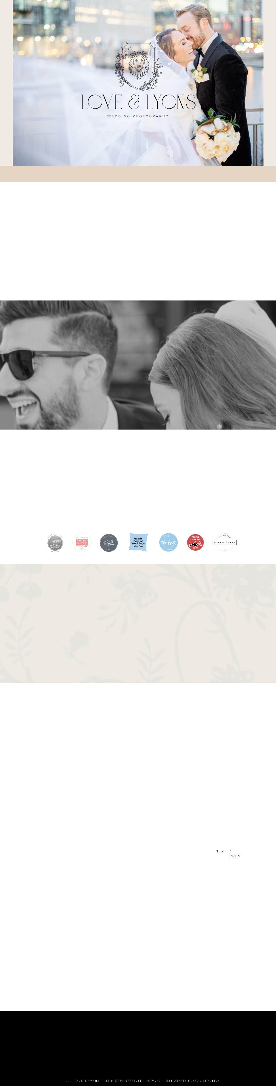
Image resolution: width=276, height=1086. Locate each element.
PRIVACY (153, 1081)
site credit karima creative (192, 1081)
